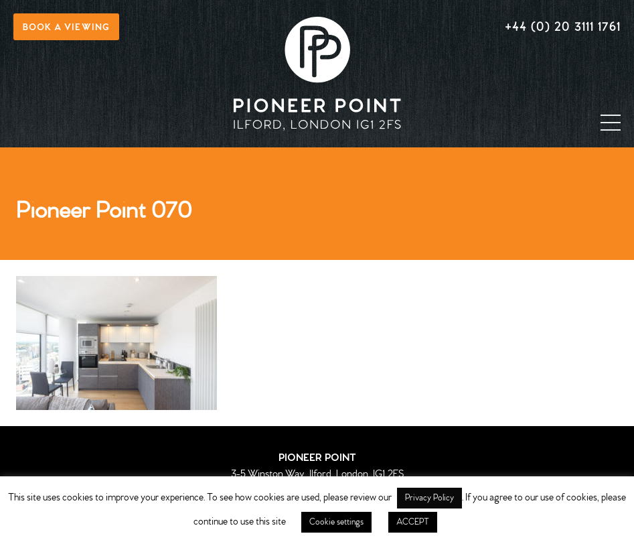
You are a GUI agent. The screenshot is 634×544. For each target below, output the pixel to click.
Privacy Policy (429, 498)
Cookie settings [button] (336, 522)
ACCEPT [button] (412, 522)
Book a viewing (66, 27)
